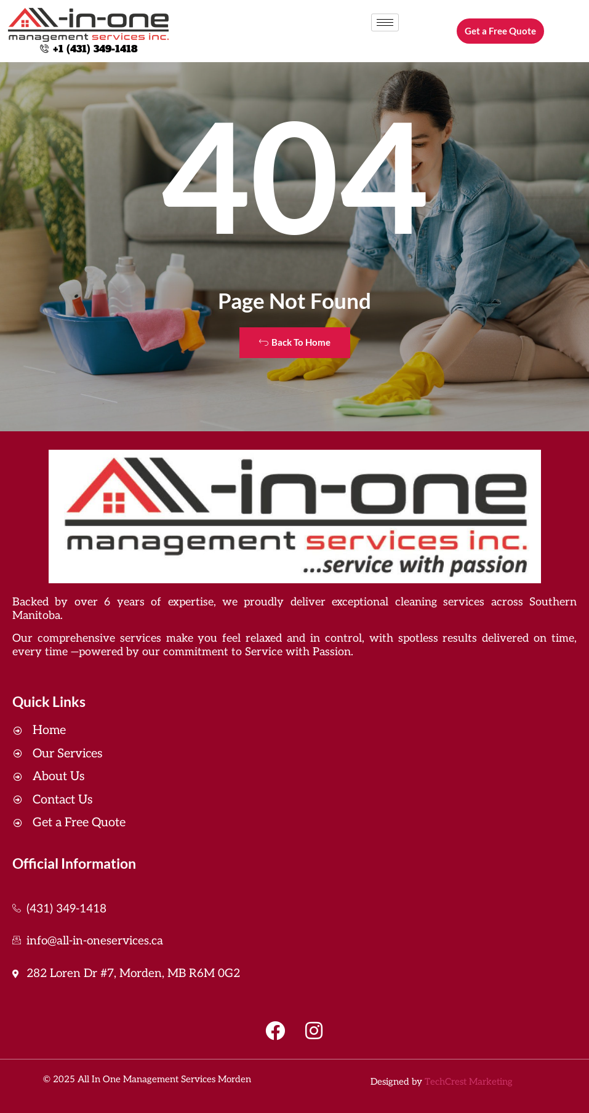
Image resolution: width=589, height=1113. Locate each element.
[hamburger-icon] (385, 22)
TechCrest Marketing (469, 1081)
